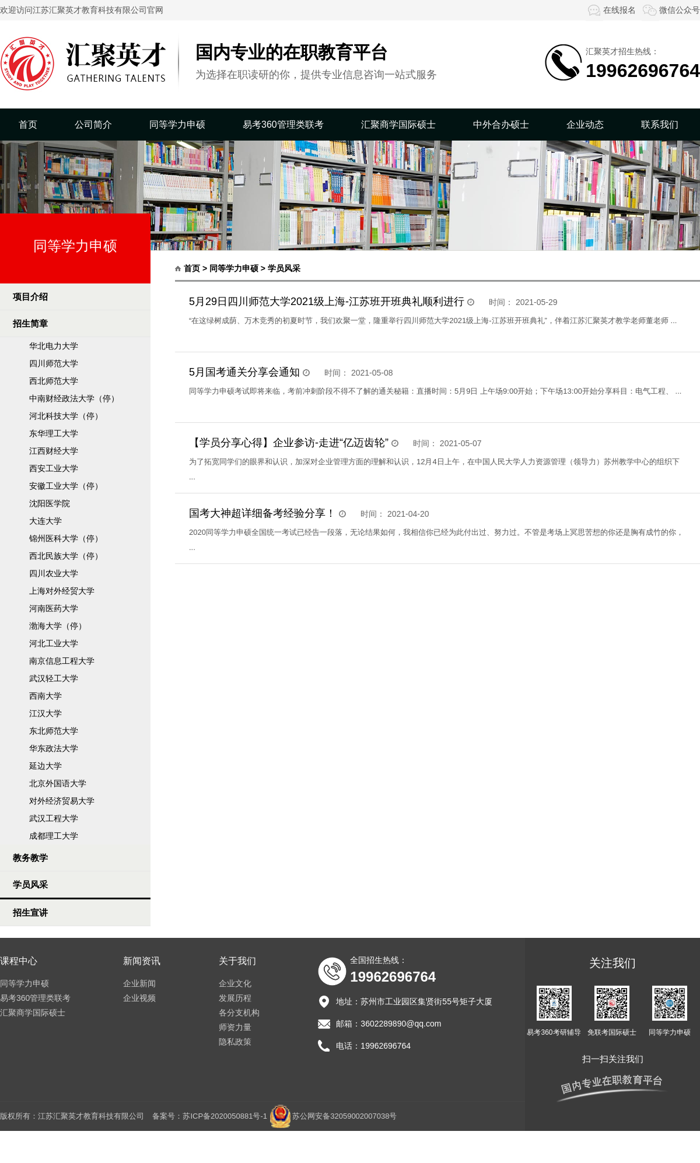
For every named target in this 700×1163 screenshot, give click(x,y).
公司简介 (93, 124)
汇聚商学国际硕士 (398, 124)
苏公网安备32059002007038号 (344, 1116)
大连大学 (45, 521)
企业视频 (139, 998)
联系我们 (659, 124)
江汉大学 (45, 713)
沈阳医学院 (49, 503)
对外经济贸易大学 (61, 800)
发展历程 (235, 998)
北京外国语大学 (57, 783)
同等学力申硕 (177, 124)
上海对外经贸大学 (61, 590)
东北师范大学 (53, 730)
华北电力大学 (53, 346)
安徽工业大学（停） (66, 486)
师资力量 (235, 1027)
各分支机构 (239, 1012)
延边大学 (45, 765)
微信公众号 (671, 10)
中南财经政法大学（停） (74, 398)
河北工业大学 (53, 643)
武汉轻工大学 (53, 678)
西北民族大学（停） (66, 556)
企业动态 (585, 124)
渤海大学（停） (57, 625)
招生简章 (30, 323)
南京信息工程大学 (61, 660)
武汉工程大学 (53, 818)
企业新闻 (139, 983)
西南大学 (45, 695)
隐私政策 (235, 1041)
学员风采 (30, 884)
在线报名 (611, 10)
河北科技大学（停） (66, 416)
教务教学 (30, 858)
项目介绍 (30, 297)
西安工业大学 (53, 468)
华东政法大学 (53, 748)
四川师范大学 (53, 363)
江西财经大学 (53, 451)
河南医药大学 (53, 608)
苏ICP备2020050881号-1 (225, 1116)
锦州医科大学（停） (66, 538)
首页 (28, 124)
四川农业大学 (53, 573)
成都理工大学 (53, 835)
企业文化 (235, 983)
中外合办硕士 (501, 124)
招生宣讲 (30, 912)
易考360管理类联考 (283, 124)
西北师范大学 (53, 381)
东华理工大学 (53, 433)
